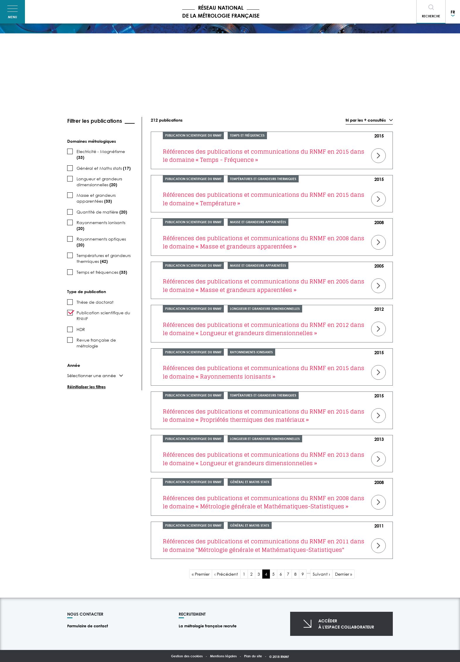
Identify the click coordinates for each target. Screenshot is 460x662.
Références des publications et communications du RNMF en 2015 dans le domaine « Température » (263, 199)
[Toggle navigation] (12, 11)
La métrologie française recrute (207, 626)
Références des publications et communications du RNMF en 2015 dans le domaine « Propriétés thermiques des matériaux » (263, 415)
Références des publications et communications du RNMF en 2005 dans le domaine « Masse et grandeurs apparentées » (263, 285)
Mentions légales (223, 656)
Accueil (71, 36)
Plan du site (253, 656)
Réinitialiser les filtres (86, 386)
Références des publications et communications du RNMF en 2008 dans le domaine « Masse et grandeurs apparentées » (263, 242)
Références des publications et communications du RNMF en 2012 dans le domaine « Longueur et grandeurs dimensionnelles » (263, 329)
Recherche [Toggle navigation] (431, 16)
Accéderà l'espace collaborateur (346, 623)
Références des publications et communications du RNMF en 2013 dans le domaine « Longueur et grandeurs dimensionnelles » (263, 459)
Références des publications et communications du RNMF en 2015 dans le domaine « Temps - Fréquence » (263, 156)
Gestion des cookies (187, 656)
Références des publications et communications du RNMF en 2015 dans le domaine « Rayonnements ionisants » (263, 372)
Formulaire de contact (87, 626)
